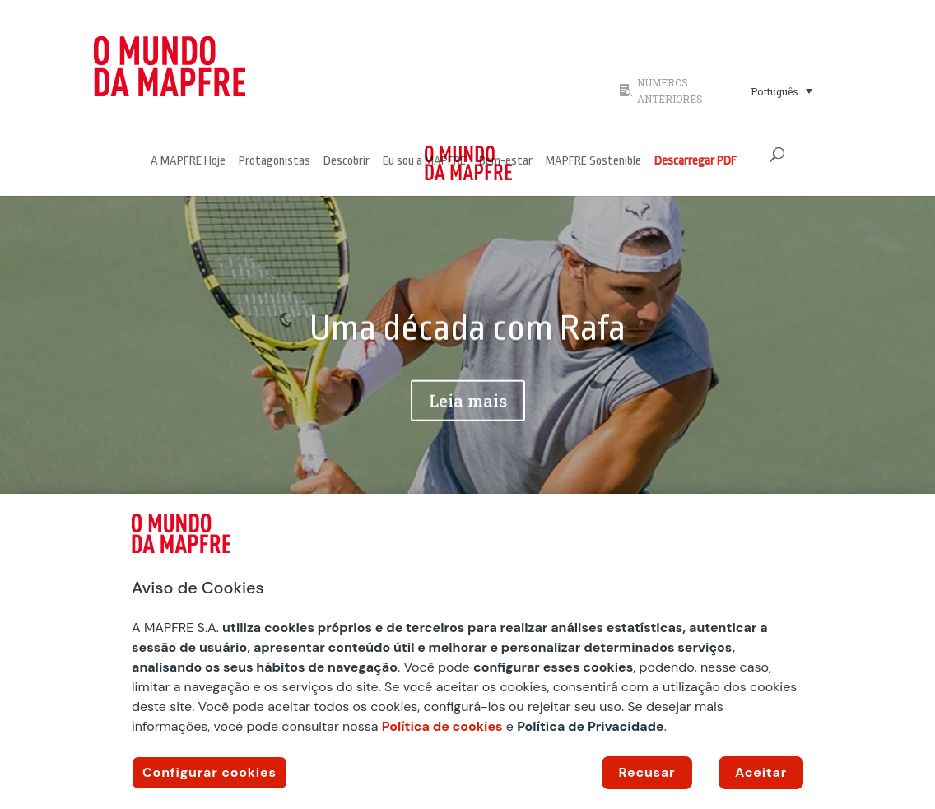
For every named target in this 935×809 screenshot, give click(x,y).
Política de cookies (442, 726)
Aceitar (761, 772)
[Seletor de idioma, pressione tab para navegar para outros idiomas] (781, 90)
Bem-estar (506, 162)
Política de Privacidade (590, 726)
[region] (467, 651)
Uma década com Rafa (467, 336)
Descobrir (346, 162)
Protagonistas (274, 162)
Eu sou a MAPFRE (424, 162)
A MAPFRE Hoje (188, 162)
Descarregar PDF (695, 162)
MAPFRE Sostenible (593, 162)
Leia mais (468, 408)
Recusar (647, 772)
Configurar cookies (209, 772)
